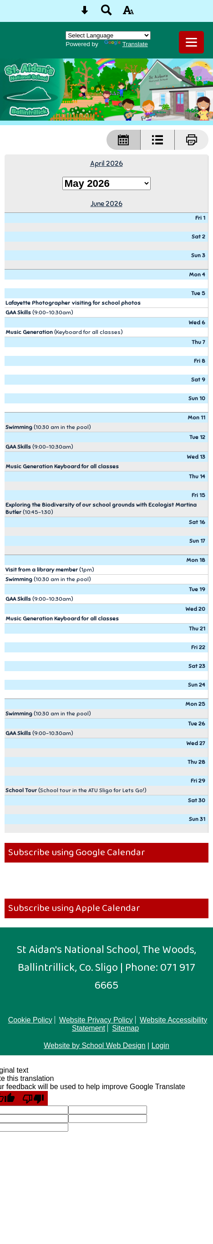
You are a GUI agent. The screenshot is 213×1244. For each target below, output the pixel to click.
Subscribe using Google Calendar (76, 853)
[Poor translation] (33, 1098)
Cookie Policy (30, 1020)
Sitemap (125, 1028)
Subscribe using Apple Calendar (74, 908)
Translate (126, 44)
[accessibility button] (128, 13)
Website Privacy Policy (96, 1020)
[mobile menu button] (191, 42)
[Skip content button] (85, 13)
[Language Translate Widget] (108, 35)
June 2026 (106, 203)
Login (160, 1045)
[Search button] (106, 13)
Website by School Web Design (95, 1045)
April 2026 (106, 163)
